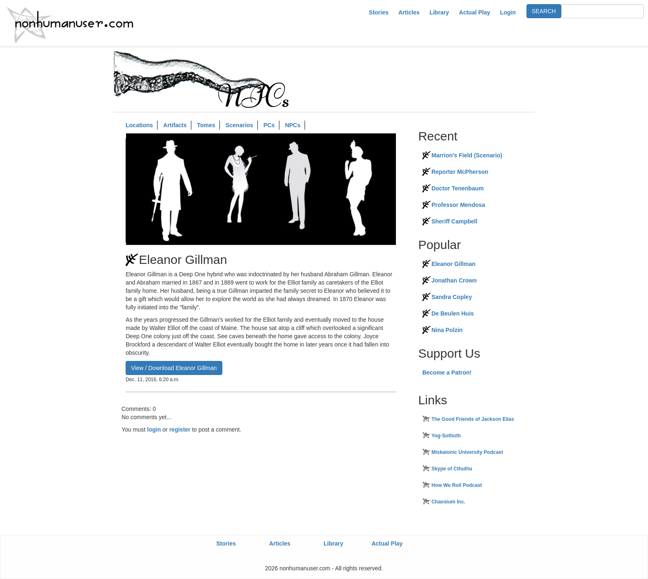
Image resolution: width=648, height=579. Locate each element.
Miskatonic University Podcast (467, 452)
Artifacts (175, 125)
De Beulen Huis (452, 313)
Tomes (206, 125)
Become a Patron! (447, 372)
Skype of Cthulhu (451, 469)
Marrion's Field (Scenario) (466, 155)
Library (439, 12)
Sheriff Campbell (454, 221)
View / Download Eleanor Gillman (174, 368)
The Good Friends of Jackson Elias (472, 419)
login (154, 429)
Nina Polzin (446, 330)
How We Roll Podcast (456, 485)
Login (508, 12)
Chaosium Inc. (448, 502)
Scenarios (239, 125)
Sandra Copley (451, 297)
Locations (139, 125)
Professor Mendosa (458, 205)
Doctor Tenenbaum (457, 188)
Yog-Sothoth (446, 436)
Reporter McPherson (459, 171)
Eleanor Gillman (453, 264)
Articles (408, 12)
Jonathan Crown (454, 280)
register (179, 429)
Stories (378, 12)
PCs (269, 125)
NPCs (292, 125)
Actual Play (474, 12)
